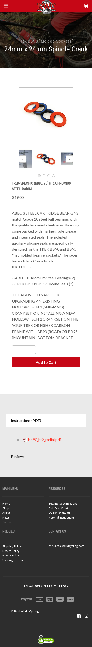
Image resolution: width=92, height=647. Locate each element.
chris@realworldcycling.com (66, 546)
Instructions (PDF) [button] (26, 420)
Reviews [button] (18, 456)
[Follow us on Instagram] (86, 616)
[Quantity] (24, 349)
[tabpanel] (46, 438)
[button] (86, 6)
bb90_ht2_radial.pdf (42, 439)
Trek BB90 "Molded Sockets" (46, 41)
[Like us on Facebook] (79, 616)
